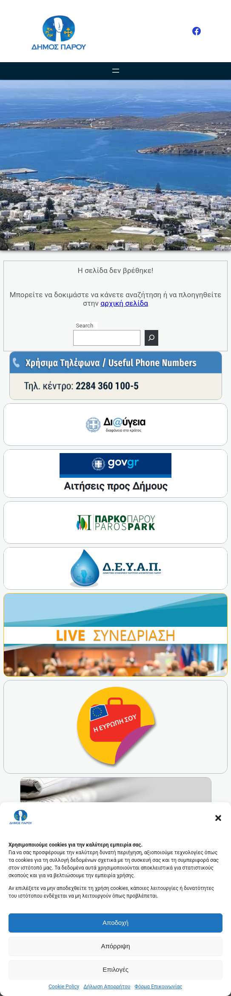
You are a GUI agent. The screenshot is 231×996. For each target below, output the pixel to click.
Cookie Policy (63, 987)
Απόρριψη (115, 946)
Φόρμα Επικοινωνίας (158, 987)
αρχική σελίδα (124, 303)
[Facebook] (196, 31)
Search (85, 325)
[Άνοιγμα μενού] (116, 71)
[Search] (151, 338)
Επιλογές (115, 969)
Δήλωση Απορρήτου (106, 987)
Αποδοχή (115, 922)
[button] (218, 818)
